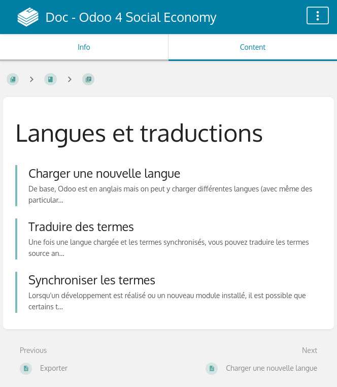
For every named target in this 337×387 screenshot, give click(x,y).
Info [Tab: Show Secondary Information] (84, 47)
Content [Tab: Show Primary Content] (252, 47)
